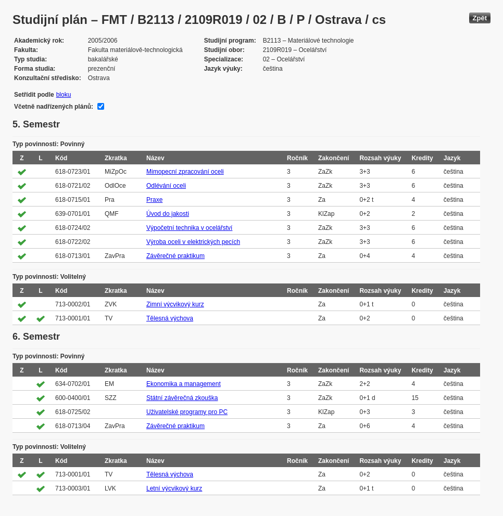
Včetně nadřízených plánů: (53, 106)
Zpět (480, 18)
